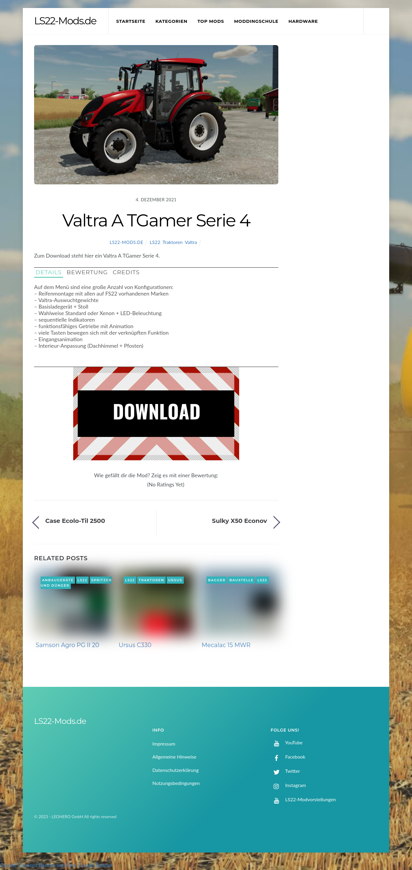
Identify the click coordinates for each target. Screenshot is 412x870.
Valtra (191, 242)
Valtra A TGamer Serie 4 (156, 220)
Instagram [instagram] (288, 785)
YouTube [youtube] (287, 742)
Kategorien (171, 21)
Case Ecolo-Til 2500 (75, 520)
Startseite (131, 21)
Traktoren (172, 242)
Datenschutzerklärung (175, 770)
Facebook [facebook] (288, 756)
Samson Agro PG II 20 (67, 645)
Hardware (303, 21)
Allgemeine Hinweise (174, 756)
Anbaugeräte (58, 580)
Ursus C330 (135, 645)
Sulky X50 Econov (239, 520)
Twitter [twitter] (285, 771)
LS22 (155, 242)
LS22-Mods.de (126, 242)
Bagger (217, 580)
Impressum (163, 743)
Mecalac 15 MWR (226, 645)
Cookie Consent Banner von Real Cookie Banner (56, 865)
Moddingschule (256, 21)
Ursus (175, 580)
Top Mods (210, 21)
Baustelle (241, 580)
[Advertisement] (337, 143)
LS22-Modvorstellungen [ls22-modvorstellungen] (303, 799)
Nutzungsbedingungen (176, 783)
